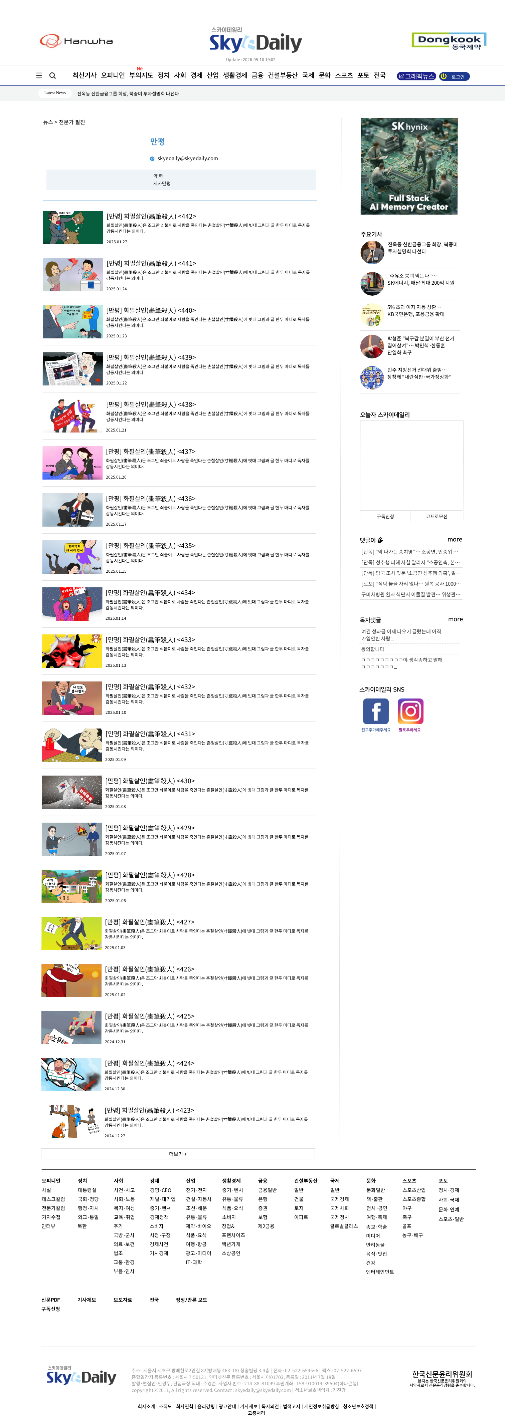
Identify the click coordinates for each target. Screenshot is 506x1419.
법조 (118, 1252)
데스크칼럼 (53, 1198)
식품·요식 (196, 1234)
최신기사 (84, 75)
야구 (406, 1207)
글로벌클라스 (344, 1225)
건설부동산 (283, 75)
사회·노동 (124, 1198)
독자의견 (270, 1406)
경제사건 (159, 1243)
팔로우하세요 (410, 730)
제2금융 (266, 1225)
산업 (212, 75)
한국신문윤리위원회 (442, 1374)
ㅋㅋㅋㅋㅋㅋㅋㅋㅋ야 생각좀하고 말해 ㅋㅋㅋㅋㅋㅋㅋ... (402, 663)
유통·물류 (196, 1216)
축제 (382, 1216)
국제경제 (339, 1198)
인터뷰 (48, 1225)
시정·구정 (160, 1234)
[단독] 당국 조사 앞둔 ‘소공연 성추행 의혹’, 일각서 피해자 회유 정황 (412, 572)
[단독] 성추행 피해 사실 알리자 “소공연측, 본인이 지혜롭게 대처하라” (412, 562)
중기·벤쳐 (160, 1207)
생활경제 (235, 75)
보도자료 (123, 1300)
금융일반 (267, 1189)
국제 (308, 75)
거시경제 (159, 1252)
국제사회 (339, 1207)
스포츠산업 (414, 1189)
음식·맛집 (376, 1253)
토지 (298, 1207)
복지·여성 (124, 1207)
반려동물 (375, 1244)
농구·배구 (412, 1234)
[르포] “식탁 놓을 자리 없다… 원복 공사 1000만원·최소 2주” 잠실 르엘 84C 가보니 (411, 583)
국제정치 (339, 1216)
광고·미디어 (198, 1252)
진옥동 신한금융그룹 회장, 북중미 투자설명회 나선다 (128, 93)
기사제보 (86, 1300)
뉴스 (48, 122)
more (455, 539)
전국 (154, 1300)
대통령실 (86, 1189)
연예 (454, 1209)
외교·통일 (88, 1216)
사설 (46, 1189)
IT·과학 (194, 1261)
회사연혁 (184, 1406)
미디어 (373, 1235)
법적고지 (291, 1406)
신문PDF (50, 1300)
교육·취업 (124, 1216)
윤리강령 (205, 1406)
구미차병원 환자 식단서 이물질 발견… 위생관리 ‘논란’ (411, 594)
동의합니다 (372, 648)
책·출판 (374, 1198)
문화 (324, 75)
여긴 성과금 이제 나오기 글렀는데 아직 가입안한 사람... (401, 635)
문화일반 (375, 1189)
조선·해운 (196, 1207)
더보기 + (178, 1153)
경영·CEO (160, 1189)
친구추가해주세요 (375, 730)
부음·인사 (124, 1270)
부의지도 (141, 75)
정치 (163, 75)
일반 (298, 1189)
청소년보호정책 (358, 1406)
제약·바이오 (198, 1225)
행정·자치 (88, 1207)
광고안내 (227, 1406)
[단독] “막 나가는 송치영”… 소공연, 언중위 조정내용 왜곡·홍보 (412, 551)
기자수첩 (50, 1216)
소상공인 (231, 1252)
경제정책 (159, 1216)
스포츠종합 (414, 1198)
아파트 (301, 1216)
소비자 (157, 1225)
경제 (196, 75)
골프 (406, 1225)
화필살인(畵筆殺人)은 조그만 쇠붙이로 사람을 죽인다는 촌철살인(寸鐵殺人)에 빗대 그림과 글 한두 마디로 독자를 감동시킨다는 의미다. (211, 222)
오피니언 (113, 75)
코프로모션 (436, 516)
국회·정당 (88, 1198)
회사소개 (146, 1406)
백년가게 (231, 1243)
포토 (363, 75)
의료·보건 (124, 1243)
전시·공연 (376, 1207)
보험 (262, 1216)
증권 (262, 1207)
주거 (118, 1225)
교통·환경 (124, 1261)
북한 (82, 1225)
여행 (370, 1216)
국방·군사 (124, 1234)
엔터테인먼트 (380, 1271)
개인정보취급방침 (321, 1406)
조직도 (165, 1406)
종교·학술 (376, 1226)
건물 (298, 1198)
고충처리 (256, 1413)
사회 (180, 75)
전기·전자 (196, 1189)
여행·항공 (196, 1243)
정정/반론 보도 (191, 1300)
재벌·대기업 (162, 1198)
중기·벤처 (232, 1189)
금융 (257, 75)
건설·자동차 (198, 1198)
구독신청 (385, 516)
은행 (262, 1198)
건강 (370, 1262)
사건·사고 (124, 1189)
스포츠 (344, 75)
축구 (406, 1216)
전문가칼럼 (53, 1207)
